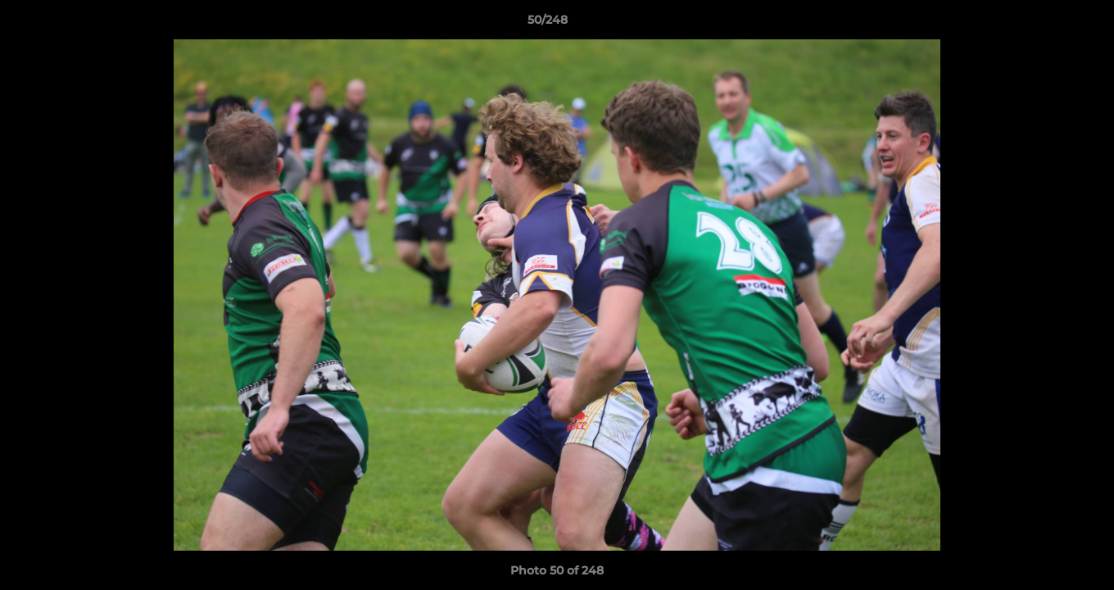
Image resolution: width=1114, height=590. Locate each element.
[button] (1045, 23)
